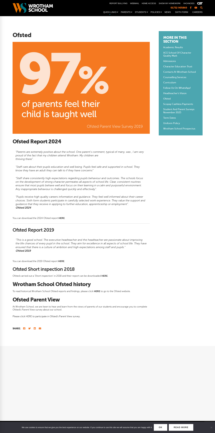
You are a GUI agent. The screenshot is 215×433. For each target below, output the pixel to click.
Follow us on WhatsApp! (177, 88)
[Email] (40, 328)
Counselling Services (174, 77)
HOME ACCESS (149, 3)
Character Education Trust (177, 66)
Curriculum (169, 82)
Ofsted (167, 98)
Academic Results (173, 47)
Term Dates (169, 118)
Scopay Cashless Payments (178, 104)
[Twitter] (29, 328)
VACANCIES (188, 3)
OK (160, 427)
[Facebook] (24, 328)
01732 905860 (179, 7)
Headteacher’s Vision (175, 93)
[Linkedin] (34, 328)
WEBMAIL (134, 3)
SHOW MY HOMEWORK (170, 3)
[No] (211, 427)
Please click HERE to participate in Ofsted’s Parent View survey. (46, 316)
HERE (97, 291)
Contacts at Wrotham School (179, 72)
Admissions (169, 61)
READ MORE (181, 427)
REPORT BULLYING (118, 3)
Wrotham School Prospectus (179, 128)
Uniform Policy (171, 123)
